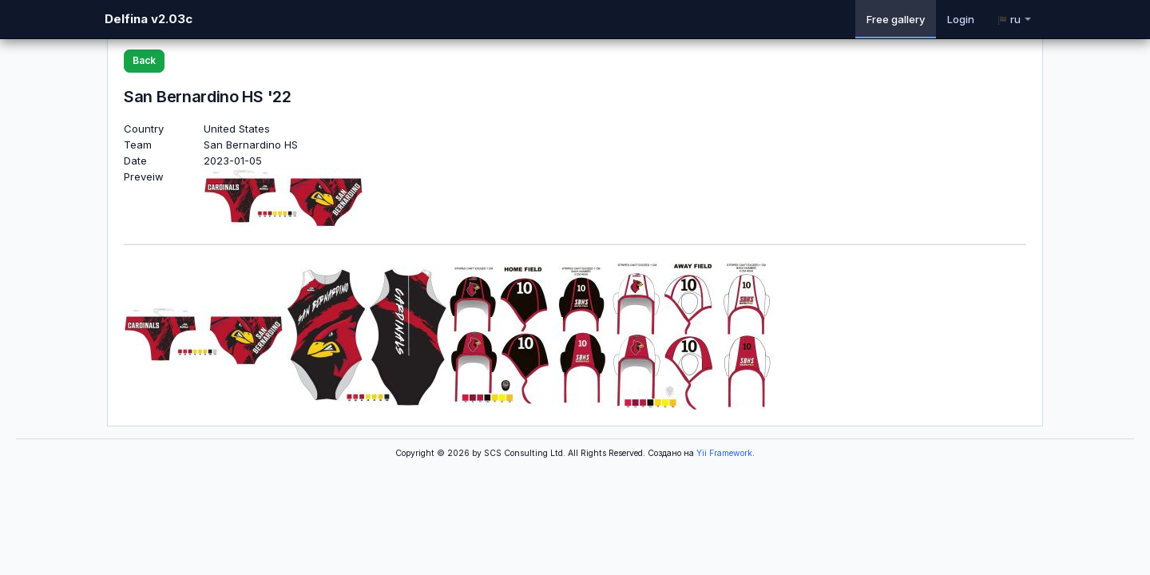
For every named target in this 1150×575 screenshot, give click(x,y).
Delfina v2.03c (148, 18)
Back (144, 60)
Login (960, 19)
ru (1014, 19)
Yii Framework (724, 453)
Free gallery (895, 19)
